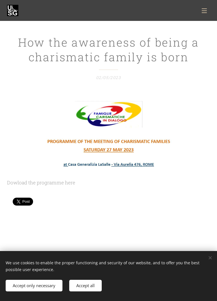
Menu (204, 10)
